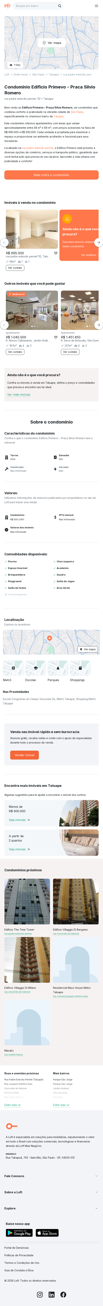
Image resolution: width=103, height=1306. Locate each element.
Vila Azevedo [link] (60, 1092)
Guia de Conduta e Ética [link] (18, 1270)
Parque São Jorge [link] (62, 1079)
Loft (6, 74)
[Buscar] (60, 6)
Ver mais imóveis (18, 394)
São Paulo (77, 111)
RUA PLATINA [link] (11, 1092)
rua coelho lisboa (13, 1054)
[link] (24, 755)
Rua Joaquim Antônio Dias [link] (18, 1084)
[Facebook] (63, 1295)
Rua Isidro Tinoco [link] (13, 1097)
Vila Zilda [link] (58, 1097)
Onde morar (20, 74)
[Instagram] (40, 1295)
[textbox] (38, 6)
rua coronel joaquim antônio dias (70, 996)
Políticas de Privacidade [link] (18, 1255)
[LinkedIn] (52, 1295)
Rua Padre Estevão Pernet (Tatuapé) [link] (23, 1079)
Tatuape (59, 116)
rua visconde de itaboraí (66, 933)
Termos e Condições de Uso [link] (21, 1262)
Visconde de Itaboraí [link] (15, 1088)
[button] (51, 642)
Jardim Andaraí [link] (61, 1088)
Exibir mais (12, 1105)
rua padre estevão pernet (37, 147)
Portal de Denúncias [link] (16, 1247)
